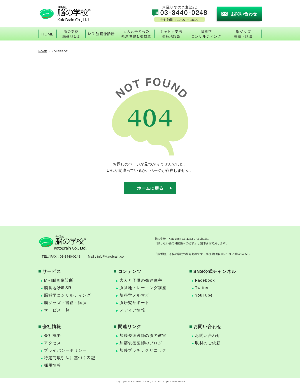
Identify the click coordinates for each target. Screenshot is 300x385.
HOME (43, 51)
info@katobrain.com (111, 256)
